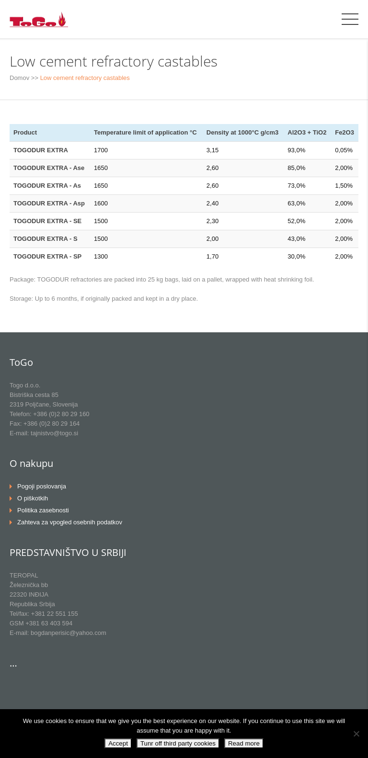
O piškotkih (32, 498)
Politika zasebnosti (43, 510)
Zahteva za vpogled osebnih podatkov (69, 522)
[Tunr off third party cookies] (356, 733)
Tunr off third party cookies (178, 743)
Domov (19, 77)
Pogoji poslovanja (41, 486)
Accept (118, 743)
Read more (244, 743)
